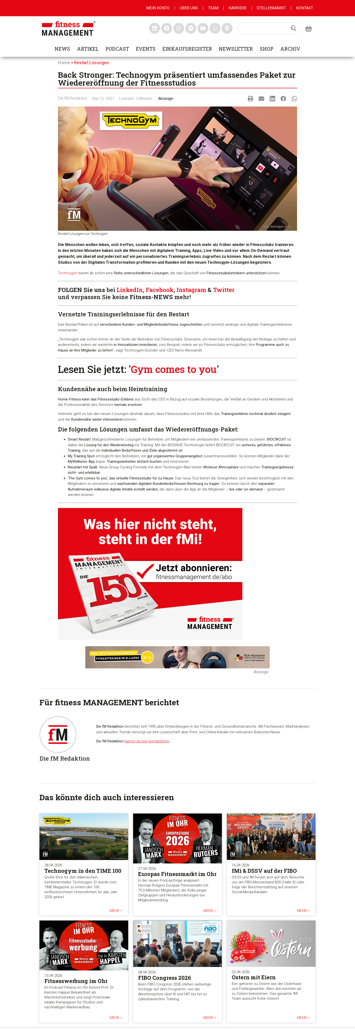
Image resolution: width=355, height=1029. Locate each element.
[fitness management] (68, 28)
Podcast (117, 49)
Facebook (160, 290)
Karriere (238, 8)
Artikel (88, 49)
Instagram (191, 290)
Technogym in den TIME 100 (82, 870)
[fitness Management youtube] (202, 28)
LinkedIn (130, 290)
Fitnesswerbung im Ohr (75, 980)
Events (146, 49)
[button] (250, 98)
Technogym (68, 273)
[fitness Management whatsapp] (215, 28)
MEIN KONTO (158, 8)
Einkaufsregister (187, 49)
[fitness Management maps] (227, 28)
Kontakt (304, 8)
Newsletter (236, 49)
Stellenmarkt (271, 8)
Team (213, 8)
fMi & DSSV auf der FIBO (264, 870)
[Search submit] (293, 28)
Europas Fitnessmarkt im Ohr (177, 873)
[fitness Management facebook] (166, 28)
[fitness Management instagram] (178, 28)
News (62, 49)
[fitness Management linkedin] (154, 28)
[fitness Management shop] (308, 28)
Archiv (290, 49)
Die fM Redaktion (72, 98)
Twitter (223, 290)
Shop (266, 49)
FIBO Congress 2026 (164, 977)
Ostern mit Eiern (254, 977)
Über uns (189, 8)
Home (64, 62)
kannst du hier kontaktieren (146, 741)
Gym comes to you (174, 369)
